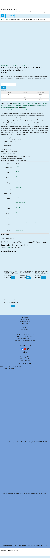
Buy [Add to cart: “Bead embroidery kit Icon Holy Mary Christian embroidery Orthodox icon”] (13, 308)
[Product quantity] (8, 86)
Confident (18, 189)
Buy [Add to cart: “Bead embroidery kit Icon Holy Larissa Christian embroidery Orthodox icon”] (28, 279)
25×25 (17, 173)
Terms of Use (25, 325)
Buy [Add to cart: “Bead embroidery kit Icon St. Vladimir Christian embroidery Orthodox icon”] (43, 279)
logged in (10, 249)
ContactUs (25, 319)
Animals (3, 67)
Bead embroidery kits (20, 67)
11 (16, 194)
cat (28, 107)
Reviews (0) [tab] (24, 111)
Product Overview (24, 362)
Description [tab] (7, 111)
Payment (25, 329)
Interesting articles (25, 358)
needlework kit (14, 109)
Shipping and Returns (25, 323)
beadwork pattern (22, 107)
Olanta (24, 109)
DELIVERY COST (25, 321)
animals (42, 105)
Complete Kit (19, 232)
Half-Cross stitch (20, 184)
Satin (17, 178)
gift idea (31, 107)
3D (16, 220)
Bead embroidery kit (13, 107)
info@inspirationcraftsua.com (28, 342)
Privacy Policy (25, 331)
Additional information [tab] (16, 111)
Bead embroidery (10, 67)
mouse (8, 109)
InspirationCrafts (10, 11)
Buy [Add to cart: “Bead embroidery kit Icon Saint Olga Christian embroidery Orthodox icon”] (13, 279)
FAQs (25, 327)
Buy (4, 89)
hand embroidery (38, 107)
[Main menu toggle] (2, 17)
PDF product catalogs (25, 360)
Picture (18, 214)
